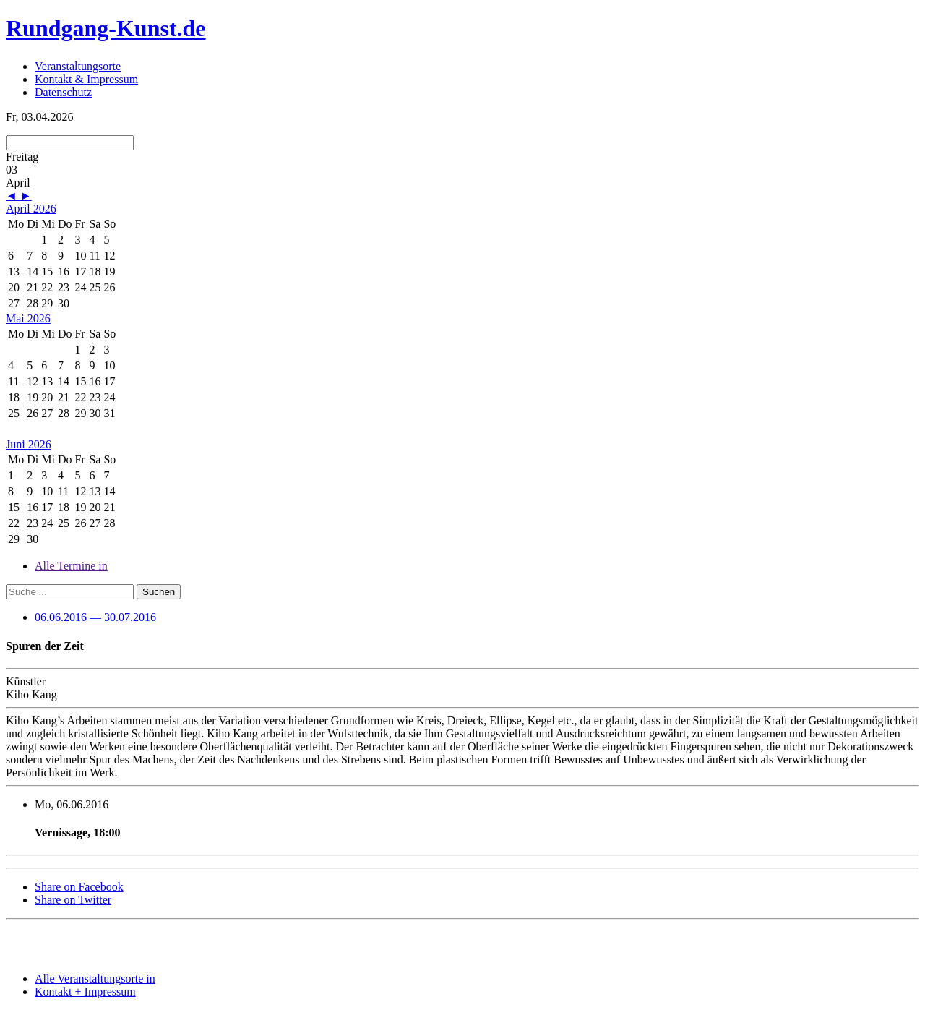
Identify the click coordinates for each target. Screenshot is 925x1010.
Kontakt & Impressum (86, 79)
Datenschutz (63, 92)
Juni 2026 (28, 444)
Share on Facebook (79, 887)
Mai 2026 (28, 318)
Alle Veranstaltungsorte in (95, 978)
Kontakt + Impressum (85, 991)
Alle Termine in (71, 566)
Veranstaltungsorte (78, 66)
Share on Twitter (73, 900)
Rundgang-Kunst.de (106, 28)
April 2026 (31, 208)
